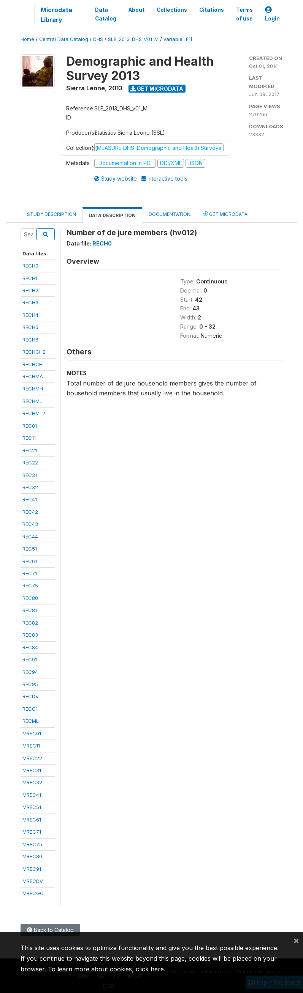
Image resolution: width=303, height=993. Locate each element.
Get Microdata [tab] (225, 214)
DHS (98, 39)
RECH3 (30, 302)
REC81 (29, 610)
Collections (172, 10)
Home (27, 39)
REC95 (30, 684)
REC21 (29, 450)
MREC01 (31, 733)
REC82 (30, 623)
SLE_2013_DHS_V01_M (133, 39)
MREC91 (31, 869)
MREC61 (31, 820)
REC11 (29, 438)
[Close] (296, 940)
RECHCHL (33, 364)
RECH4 (30, 315)
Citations (211, 10)
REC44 (30, 536)
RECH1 (29, 278)
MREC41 (31, 795)
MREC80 (32, 856)
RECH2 (30, 290)
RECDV (30, 696)
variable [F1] (177, 39)
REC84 (30, 647)
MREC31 (31, 770)
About (136, 10)
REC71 (29, 573)
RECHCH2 (34, 352)
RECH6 (30, 340)
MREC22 (32, 758)
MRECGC (33, 893)
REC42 (30, 512)
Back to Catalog (50, 930)
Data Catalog (105, 14)
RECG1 (30, 709)
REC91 (29, 659)
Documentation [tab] (169, 214)
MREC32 (32, 782)
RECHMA (32, 376)
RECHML (32, 401)
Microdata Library (56, 15)
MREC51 (31, 807)
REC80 (30, 598)
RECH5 (30, 327)
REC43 (30, 524)
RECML (30, 721)
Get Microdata (156, 88)
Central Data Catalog (63, 39)
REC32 (30, 487)
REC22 (30, 463)
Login (272, 14)
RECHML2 (33, 413)
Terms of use (244, 14)
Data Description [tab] (112, 215)
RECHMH (32, 389)
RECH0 (30, 266)
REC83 (30, 635)
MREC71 (31, 832)
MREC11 (31, 746)
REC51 (29, 549)
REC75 (30, 585)
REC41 (29, 499)
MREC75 (32, 844)
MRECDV (32, 881)
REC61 (29, 561)
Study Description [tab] (51, 214)
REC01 (29, 426)
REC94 (30, 672)
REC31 (29, 475)
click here (150, 969)
